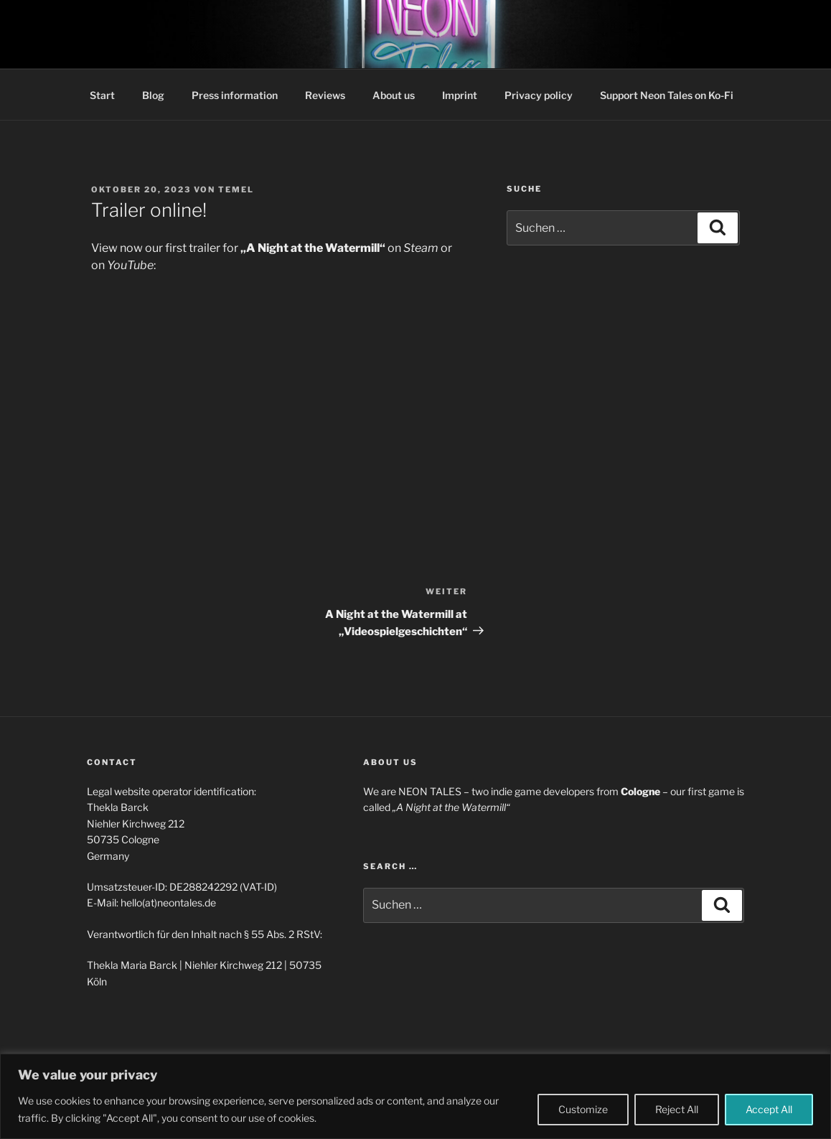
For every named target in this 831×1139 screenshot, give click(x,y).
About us (393, 95)
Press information (235, 95)
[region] (415, 1096)
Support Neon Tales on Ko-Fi (666, 95)
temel (236, 189)
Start (102, 95)
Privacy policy (538, 95)
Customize (583, 1109)
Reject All (676, 1109)
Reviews (325, 95)
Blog (153, 95)
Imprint (459, 95)
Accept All (769, 1109)
